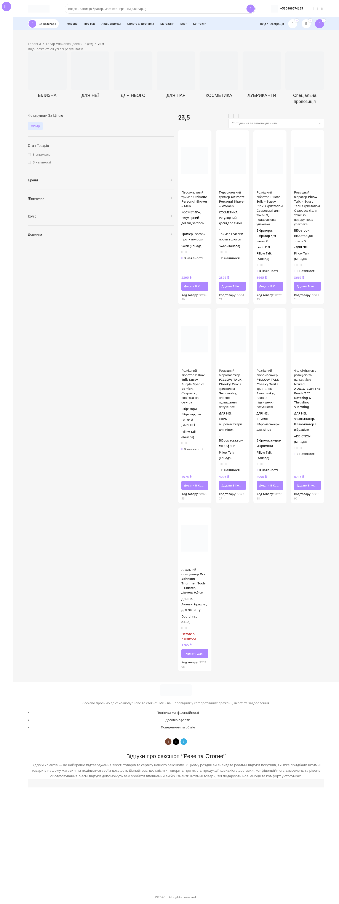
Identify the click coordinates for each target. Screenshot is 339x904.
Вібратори (264, 230)
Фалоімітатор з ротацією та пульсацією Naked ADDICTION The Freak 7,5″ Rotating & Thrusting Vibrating (307, 388)
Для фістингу (190, 610)
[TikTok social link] (318, 8)
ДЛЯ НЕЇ (264, 247)
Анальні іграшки (193, 604)
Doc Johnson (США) (190, 619)
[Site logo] (39, 8)
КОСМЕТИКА (190, 212)
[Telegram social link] (322, 8)
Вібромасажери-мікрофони (231, 443)
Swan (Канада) (191, 246)
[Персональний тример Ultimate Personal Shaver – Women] (232, 160)
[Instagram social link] (314, 8)
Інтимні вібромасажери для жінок (230, 424)
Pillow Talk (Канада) (264, 256)
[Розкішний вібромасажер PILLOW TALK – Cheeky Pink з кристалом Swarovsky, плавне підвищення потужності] (232, 339)
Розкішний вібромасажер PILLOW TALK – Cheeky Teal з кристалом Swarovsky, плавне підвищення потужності (269, 388)
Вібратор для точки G (266, 238)
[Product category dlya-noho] (133, 76)
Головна (34, 44)
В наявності (42, 162)
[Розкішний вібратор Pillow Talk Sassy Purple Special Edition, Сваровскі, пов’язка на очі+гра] (194, 339)
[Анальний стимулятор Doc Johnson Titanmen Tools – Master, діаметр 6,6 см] (194, 538)
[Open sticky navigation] (43, 23)
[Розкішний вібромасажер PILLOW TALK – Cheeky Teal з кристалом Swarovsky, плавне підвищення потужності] (270, 339)
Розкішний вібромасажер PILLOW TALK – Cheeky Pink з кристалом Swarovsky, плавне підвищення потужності (232, 388)
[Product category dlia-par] (176, 76)
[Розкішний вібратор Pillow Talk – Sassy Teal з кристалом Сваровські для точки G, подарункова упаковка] (307, 160)
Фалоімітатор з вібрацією (305, 427)
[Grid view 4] (239, 116)
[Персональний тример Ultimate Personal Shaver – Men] (194, 160)
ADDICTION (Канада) (302, 439)
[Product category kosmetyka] (219, 76)
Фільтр (35, 126)
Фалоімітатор (304, 419)
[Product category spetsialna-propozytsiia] (304, 79)
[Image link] (176, 690)
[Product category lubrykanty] (262, 76)
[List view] (229, 116)
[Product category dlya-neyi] (90, 76)
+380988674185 (291, 8)
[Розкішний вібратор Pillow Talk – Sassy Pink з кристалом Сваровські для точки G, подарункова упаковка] (270, 160)
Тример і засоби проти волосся (193, 236)
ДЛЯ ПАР (187, 599)
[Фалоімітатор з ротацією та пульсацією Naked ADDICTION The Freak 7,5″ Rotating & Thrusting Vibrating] (307, 339)
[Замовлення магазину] (276, 123)
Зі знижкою (42, 154)
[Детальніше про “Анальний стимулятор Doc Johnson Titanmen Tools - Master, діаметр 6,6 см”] (194, 653)
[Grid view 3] (234, 116)
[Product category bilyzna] (47, 76)
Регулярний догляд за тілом (193, 220)
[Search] (160, 9)
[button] (194, 286)
